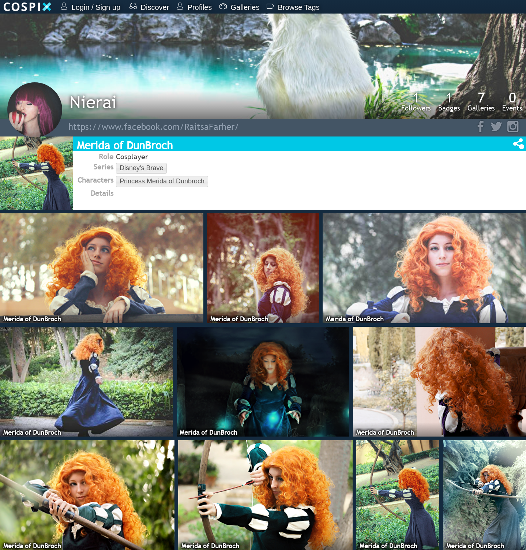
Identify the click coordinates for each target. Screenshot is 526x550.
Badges (449, 101)
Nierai (93, 102)
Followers (416, 101)
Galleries (481, 101)
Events (512, 101)
